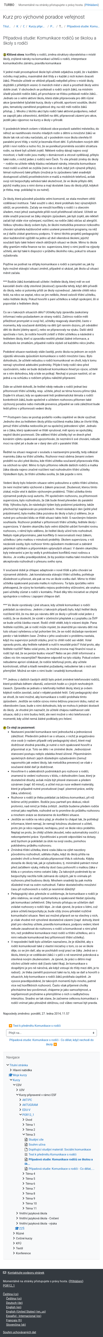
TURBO (9, 5)
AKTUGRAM (30, 1105)
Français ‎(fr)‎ (14, 1320)
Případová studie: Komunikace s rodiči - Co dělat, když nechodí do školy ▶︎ (51, 1042)
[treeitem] (51, 1159)
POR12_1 (52, 26)
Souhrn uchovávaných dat (19, 1332)
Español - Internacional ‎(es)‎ (23, 1316)
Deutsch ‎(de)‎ (14, 1303)
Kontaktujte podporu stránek (23, 1273)
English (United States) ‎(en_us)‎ (26, 1311)
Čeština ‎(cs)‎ (10, 1294)
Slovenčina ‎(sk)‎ (16, 1324)
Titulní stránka (7, 26)
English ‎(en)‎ (13, 1307)
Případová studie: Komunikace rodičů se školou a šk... (83, 26)
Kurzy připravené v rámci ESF (37, 26)
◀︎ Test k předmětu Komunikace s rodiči (35, 1026)
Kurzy (17, 26)
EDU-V (26, 1110)
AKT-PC (27, 1100)
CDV (23, 26)
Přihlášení (91, 5)
